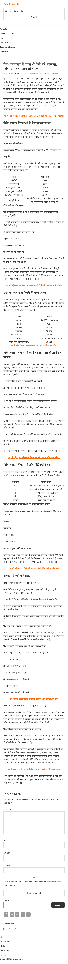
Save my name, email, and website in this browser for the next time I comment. (32, 883)
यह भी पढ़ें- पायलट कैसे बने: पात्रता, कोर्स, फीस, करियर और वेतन (34, 568)
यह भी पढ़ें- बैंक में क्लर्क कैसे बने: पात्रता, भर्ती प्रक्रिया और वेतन (34, 699)
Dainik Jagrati (11, 4)
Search (6, 901)
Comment (8, 810)
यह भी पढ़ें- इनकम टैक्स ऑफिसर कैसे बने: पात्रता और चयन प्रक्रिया (34, 457)
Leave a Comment (50, 73)
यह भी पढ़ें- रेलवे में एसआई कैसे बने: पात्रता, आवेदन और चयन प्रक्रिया (34, 769)
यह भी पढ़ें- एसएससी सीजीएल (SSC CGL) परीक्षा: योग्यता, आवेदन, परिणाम (34, 116)
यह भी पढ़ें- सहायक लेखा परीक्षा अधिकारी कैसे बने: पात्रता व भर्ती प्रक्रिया (34, 285)
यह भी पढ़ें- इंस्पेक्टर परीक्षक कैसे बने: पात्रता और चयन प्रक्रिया (34, 345)
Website (7, 865)
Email (6, 853)
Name (6, 840)
